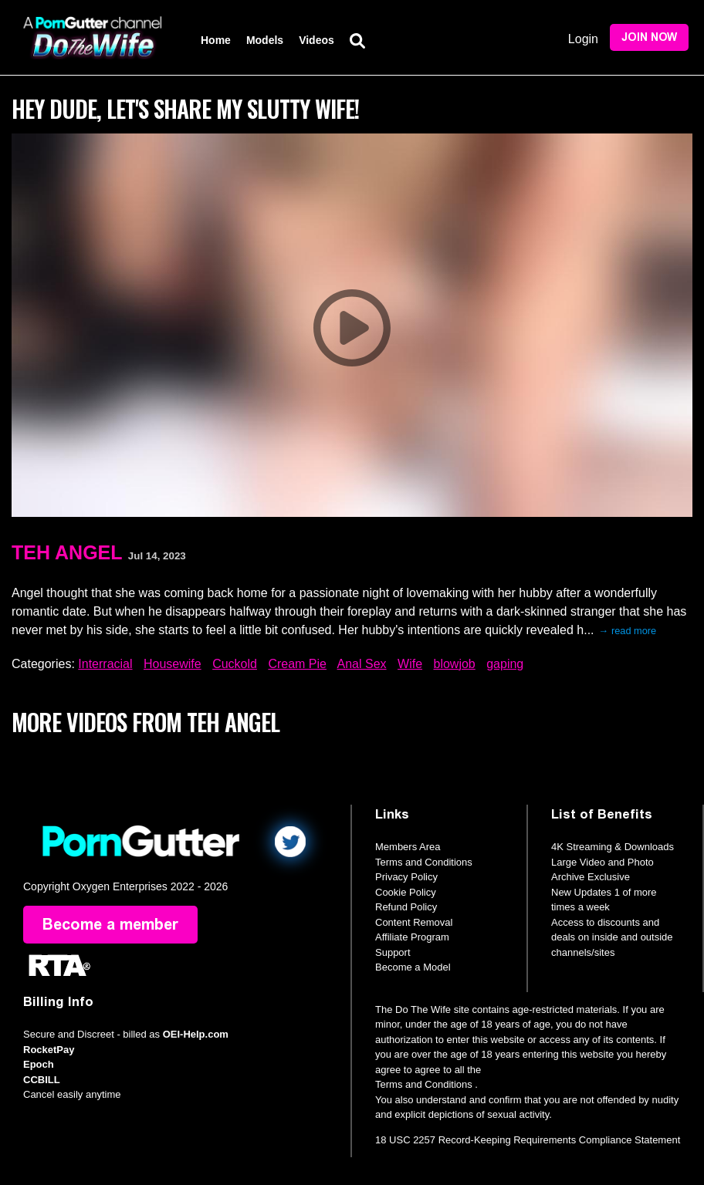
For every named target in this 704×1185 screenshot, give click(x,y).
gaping (504, 663)
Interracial (105, 663)
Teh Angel (67, 552)
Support (393, 952)
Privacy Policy (406, 877)
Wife (410, 663)
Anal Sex (362, 663)
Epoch (38, 1065)
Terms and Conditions (423, 862)
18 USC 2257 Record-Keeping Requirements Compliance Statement (527, 1140)
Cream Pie (297, 663)
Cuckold (234, 663)
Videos (316, 40)
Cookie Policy (405, 892)
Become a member (110, 925)
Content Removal (413, 922)
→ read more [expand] (628, 630)
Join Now (649, 37)
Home (216, 40)
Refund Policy (406, 907)
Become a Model (413, 967)
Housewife (172, 663)
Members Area (408, 846)
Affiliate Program (412, 937)
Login (583, 39)
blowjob (455, 663)
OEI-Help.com (195, 1035)
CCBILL (41, 1079)
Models (264, 40)
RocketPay (48, 1049)
